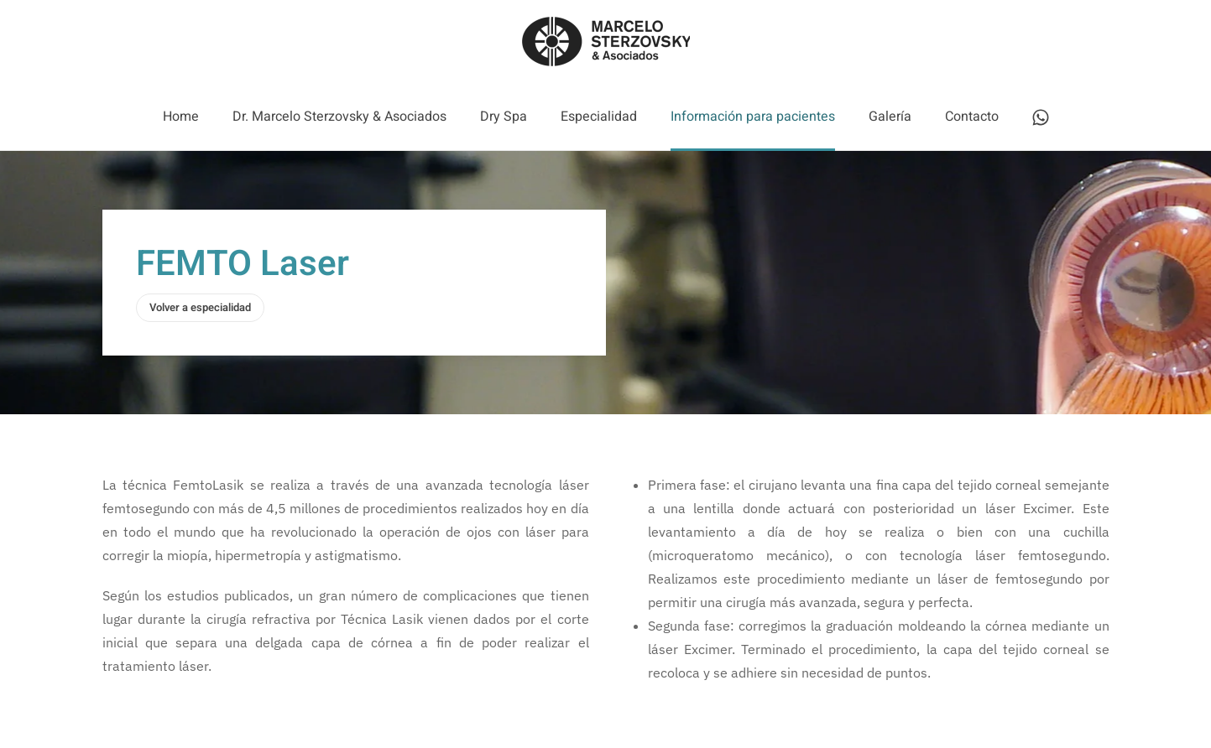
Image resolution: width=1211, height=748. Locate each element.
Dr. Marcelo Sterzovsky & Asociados (339, 116)
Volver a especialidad (200, 307)
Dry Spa (503, 116)
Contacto (972, 116)
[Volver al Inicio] (606, 41)
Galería (890, 116)
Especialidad (599, 116)
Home (181, 116)
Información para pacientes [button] (753, 116)
